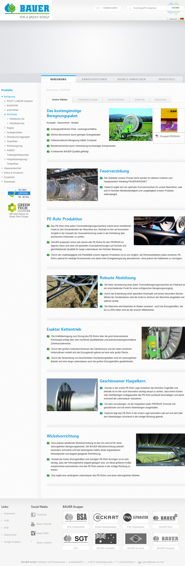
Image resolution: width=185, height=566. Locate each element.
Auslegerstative (14, 132)
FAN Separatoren (135, 527)
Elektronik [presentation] (140, 99)
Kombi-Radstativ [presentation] (116, 99)
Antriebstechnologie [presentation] (87, 99)
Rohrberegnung (14, 146)
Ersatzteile (9, 177)
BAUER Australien (106, 548)
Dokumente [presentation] (160, 99)
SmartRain (12, 141)
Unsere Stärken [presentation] (59, 99)
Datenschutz (10, 535)
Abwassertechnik (12, 168)
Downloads (9, 181)
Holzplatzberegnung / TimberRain (17, 161)
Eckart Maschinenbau (106, 527)
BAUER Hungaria (165, 548)
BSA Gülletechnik (75, 527)
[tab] (60, 100)
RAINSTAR (12, 105)
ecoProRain (13, 110)
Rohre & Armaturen (13, 172)
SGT (76, 548)
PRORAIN (65, 90)
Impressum (9, 513)
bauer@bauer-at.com (153, 562)
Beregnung (52, 90)
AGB (6, 520)
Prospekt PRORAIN (170, 136)
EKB (6, 527)
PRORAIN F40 (17, 123)
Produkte (7, 90)
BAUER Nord (165, 527)
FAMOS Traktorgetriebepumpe (18, 152)
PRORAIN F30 (17, 119)
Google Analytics (12, 542)
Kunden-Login (110, 8)
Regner (10, 128)
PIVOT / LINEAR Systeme (20, 101)
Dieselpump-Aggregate (18, 137)
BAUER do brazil (135, 548)
